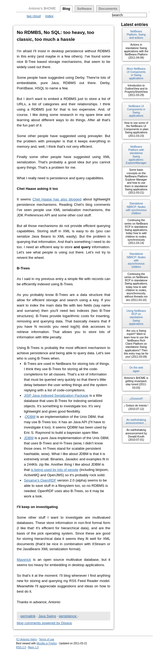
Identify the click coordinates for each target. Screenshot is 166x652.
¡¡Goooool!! (136, 398)
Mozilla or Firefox (47, 643)
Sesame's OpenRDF (40, 480)
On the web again (136, 369)
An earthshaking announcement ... (136, 421)
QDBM (30, 417)
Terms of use (46, 639)
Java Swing (47, 616)
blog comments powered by (44, 623)
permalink (27, 616)
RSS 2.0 (21, 647)
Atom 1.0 (33, 647)
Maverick (24, 560)
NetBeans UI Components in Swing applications (136, 111)
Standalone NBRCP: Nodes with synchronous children (136, 208)
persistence (68, 616)
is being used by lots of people (54, 470)
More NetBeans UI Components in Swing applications (136, 73)
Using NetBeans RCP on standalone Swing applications (136, 317)
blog (66, 9)
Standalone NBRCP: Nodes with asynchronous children (136, 260)
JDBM (28, 438)
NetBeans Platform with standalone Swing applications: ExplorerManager (136, 154)
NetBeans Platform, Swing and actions (136, 34)
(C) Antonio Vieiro (26, 639)
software (84, 9)
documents (108, 9)
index (49, 16)
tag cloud (34, 16)
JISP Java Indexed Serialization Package (56, 395)
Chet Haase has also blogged (56, 199)
